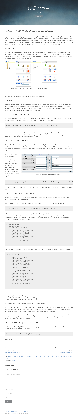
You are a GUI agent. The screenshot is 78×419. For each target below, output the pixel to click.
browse (10, 357)
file (18, 357)
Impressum (7, 411)
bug (15, 357)
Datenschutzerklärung (16, 411)
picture (62, 357)
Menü (39, 16)
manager (35, 357)
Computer (15, 360)
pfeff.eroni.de (39, 7)
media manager (48, 357)
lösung (28, 357)
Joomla (23, 357)
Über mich (26, 411)
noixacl (56, 357)
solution (69, 357)
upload (7, 358)
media (40, 357)
